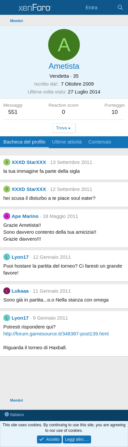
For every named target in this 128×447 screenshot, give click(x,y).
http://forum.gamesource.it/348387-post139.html (56, 333)
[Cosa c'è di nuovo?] (107, 7)
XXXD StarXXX (29, 162)
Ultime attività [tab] (67, 142)
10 (115, 112)
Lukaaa (20, 291)
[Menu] (9, 7)
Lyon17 (20, 257)
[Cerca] (120, 7)
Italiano (14, 414)
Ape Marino (25, 216)
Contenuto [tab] (99, 142)
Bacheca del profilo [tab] (24, 142)
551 (12, 112)
